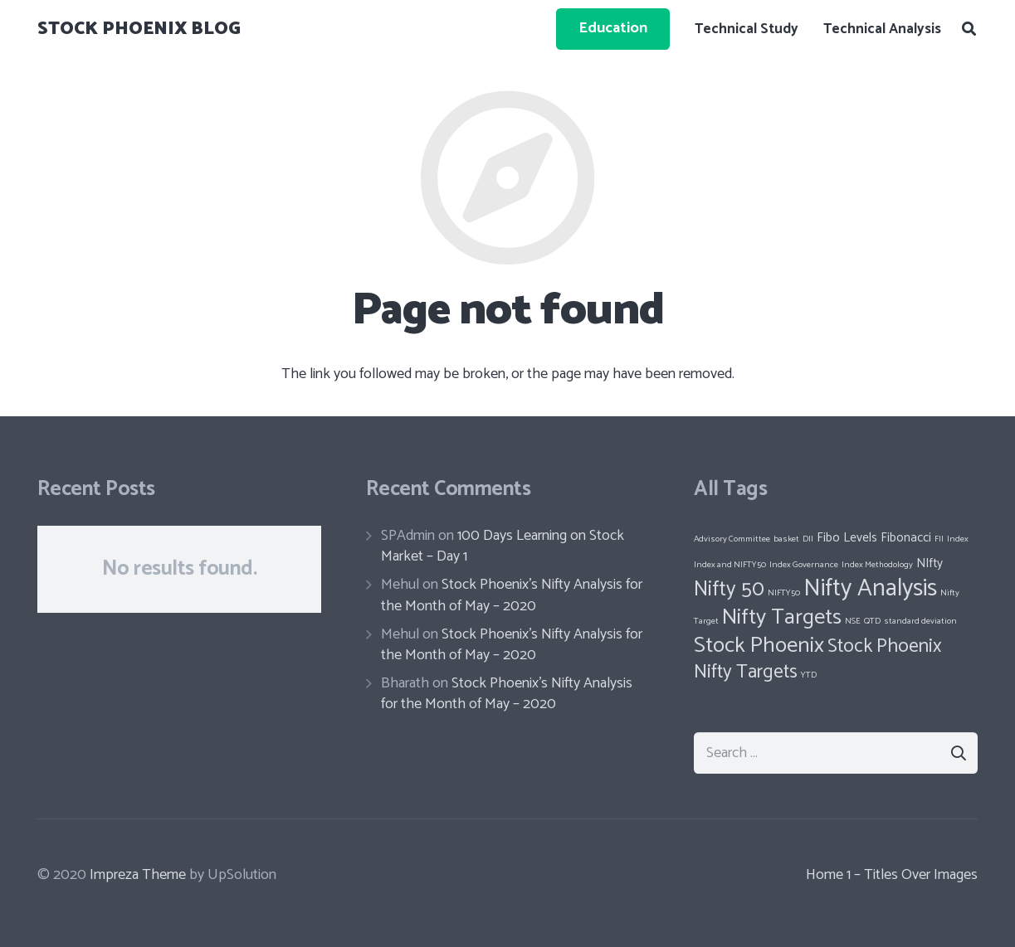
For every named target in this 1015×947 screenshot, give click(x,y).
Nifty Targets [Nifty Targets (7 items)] (782, 617)
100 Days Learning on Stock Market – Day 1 (502, 546)
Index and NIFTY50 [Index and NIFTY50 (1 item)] (730, 564)
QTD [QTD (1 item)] (872, 621)
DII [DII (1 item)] (808, 539)
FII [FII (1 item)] (939, 539)
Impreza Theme (138, 874)
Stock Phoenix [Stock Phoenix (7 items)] (759, 645)
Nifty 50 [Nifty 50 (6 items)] (729, 589)
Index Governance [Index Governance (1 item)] (803, 564)
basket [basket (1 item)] (786, 539)
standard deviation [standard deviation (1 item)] (920, 621)
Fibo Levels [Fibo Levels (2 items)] (847, 537)
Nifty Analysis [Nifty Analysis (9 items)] (870, 589)
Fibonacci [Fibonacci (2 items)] (906, 537)
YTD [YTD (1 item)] (809, 675)
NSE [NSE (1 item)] (853, 621)
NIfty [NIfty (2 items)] (929, 563)
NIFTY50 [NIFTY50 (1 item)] (784, 592)
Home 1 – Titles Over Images (892, 874)
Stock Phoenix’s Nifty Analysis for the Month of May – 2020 (511, 595)
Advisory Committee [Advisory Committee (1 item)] (732, 539)
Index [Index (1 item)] (958, 539)
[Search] (969, 29)
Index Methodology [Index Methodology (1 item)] (877, 564)
